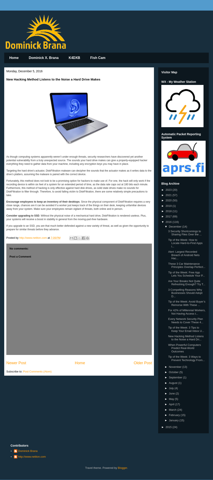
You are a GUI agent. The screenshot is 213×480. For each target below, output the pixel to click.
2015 (169, 427)
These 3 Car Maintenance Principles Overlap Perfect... (186, 265)
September (176, 377)
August (173, 383)
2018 (169, 211)
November (175, 366)
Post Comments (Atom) (37, 371)
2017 (169, 216)
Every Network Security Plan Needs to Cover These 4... (185, 320)
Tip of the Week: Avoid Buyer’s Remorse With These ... (186, 303)
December (175, 226)
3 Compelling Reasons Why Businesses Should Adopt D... (185, 293)
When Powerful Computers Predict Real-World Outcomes (184, 348)
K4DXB (74, 58)
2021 (169, 195)
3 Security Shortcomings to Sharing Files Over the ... (185, 233)
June (172, 393)
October (174, 372)
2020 (169, 200)
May (172, 399)
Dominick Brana (28, 451)
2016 (169, 222)
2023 (169, 189)
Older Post (143, 363)
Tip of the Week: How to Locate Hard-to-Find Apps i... (185, 243)
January (174, 420)
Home (14, 58)
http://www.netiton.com (32, 456)
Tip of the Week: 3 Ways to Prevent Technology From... (186, 358)
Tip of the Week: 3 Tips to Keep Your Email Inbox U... (186, 329)
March (173, 409)
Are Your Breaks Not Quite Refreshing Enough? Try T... (186, 283)
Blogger (122, 467)
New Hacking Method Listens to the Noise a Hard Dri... (186, 338)
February (175, 415)
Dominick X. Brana (43, 58)
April (172, 404)
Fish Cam (97, 58)
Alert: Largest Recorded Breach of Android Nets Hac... (184, 255)
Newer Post (16, 363)
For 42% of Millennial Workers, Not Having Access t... (186, 312)
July (172, 388)
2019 (169, 205)
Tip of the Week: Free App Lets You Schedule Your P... (186, 274)
